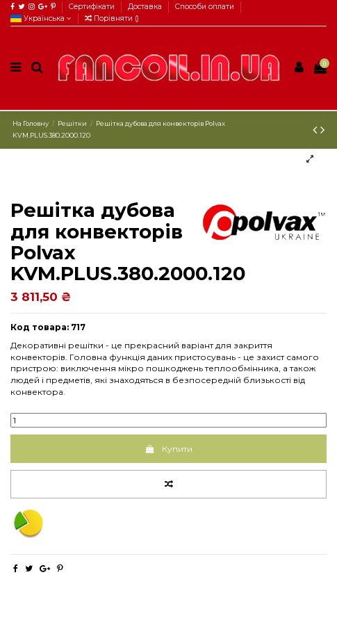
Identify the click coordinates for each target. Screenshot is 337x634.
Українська (41, 18)
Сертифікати (93, 6)
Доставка (146, 6)
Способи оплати (204, 6)
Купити (168, 449)
